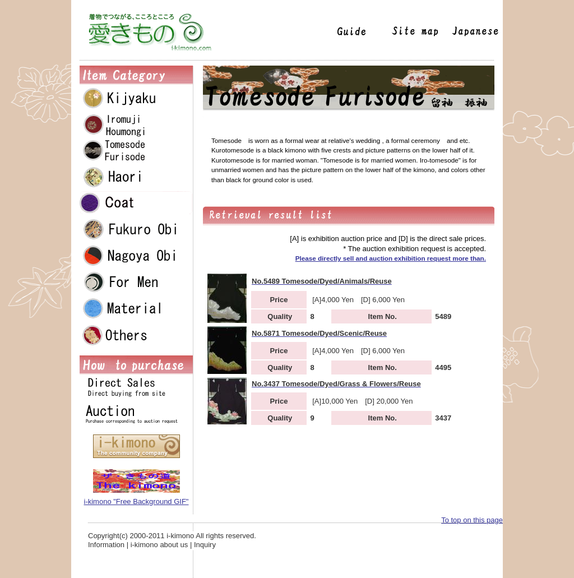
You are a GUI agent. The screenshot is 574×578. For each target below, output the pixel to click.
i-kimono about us (159, 544)
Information (106, 544)
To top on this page (472, 520)
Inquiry (205, 544)
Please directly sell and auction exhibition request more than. (390, 258)
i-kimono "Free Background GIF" (136, 501)
